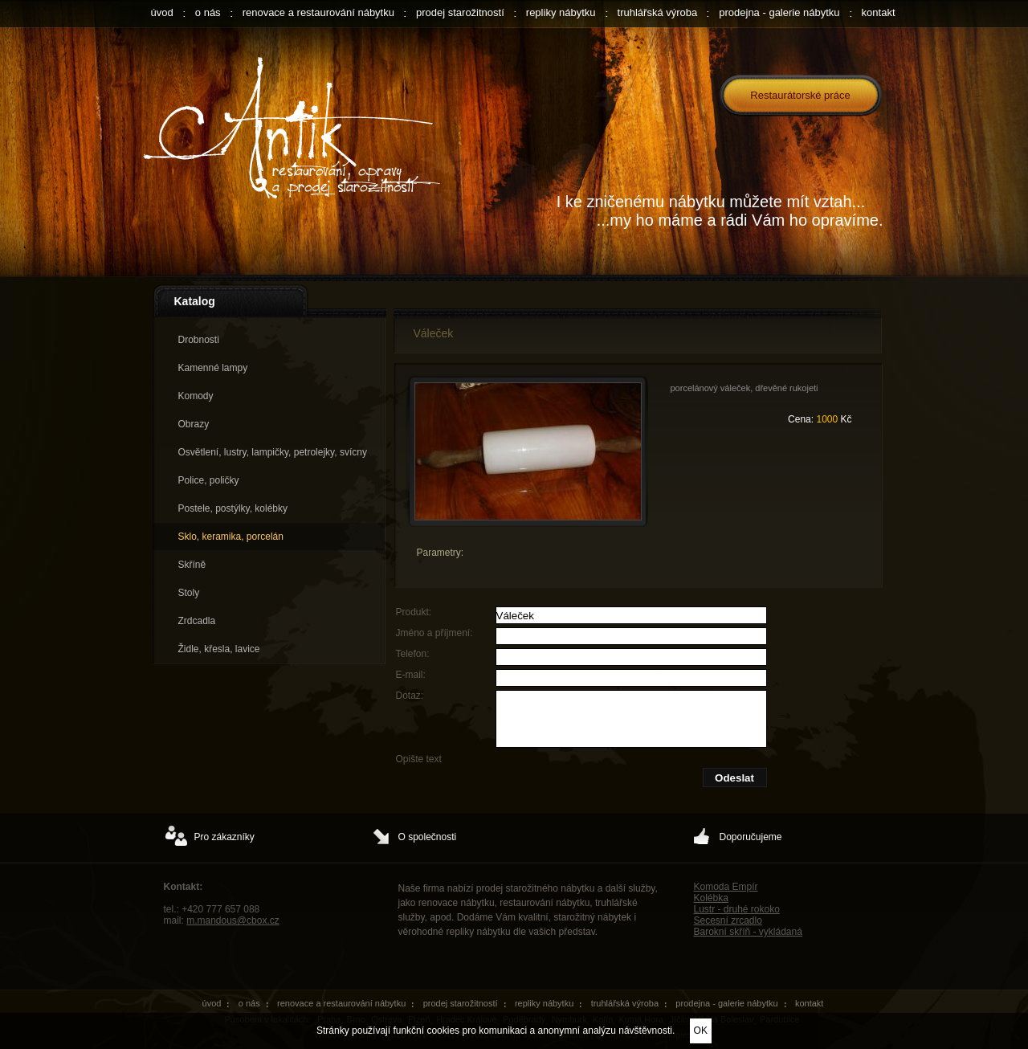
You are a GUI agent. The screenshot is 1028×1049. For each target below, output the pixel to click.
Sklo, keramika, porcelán (231, 536)
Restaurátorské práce (800, 95)
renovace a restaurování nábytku (318, 12)
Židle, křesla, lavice (219, 649)
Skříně (192, 564)
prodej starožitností (460, 12)
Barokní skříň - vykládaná (748, 931)
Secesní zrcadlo (728, 920)
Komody (196, 396)
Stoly (189, 592)
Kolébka (711, 898)
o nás (208, 12)
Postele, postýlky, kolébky (233, 508)
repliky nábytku (561, 12)
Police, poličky (208, 480)
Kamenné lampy (213, 367)
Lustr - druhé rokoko (737, 909)
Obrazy (194, 424)
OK (701, 1030)
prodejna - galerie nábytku (779, 12)
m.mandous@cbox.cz (232, 920)
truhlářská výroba (658, 12)
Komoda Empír (726, 886)
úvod (162, 12)
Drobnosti (198, 339)
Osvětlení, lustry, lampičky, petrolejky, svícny (272, 452)
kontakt (878, 12)
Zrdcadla (197, 621)
